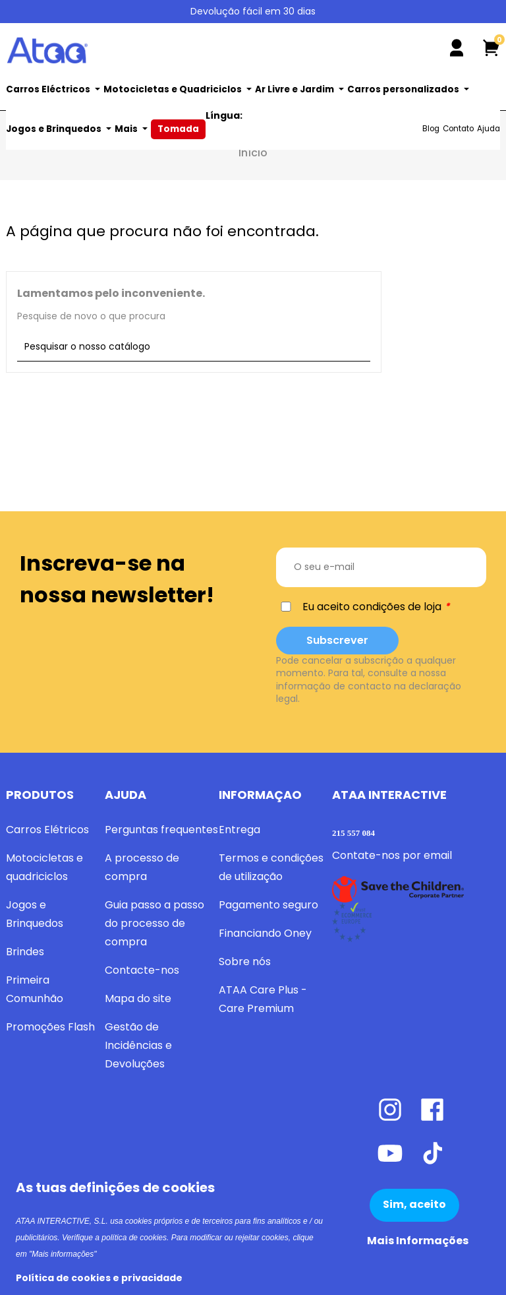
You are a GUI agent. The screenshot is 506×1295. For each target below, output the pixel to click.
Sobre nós (245, 961)
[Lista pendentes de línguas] (488, 12)
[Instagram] (398, 1132)
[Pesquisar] (307, 45)
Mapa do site (138, 998)
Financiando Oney (265, 933)
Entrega (239, 829)
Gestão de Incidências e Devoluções (138, 1045)
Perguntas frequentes (161, 829)
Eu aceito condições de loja (371, 607)
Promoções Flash (50, 1026)
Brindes (25, 951)
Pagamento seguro (268, 904)
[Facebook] (439, 1132)
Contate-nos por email (392, 855)
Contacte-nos (142, 970)
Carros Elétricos (47, 829)
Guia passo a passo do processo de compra (154, 923)
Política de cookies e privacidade (99, 1278)
